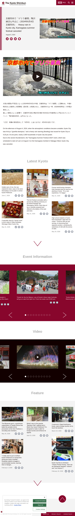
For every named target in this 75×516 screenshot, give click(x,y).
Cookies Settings (40, 509)
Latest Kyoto (37, 161)
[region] (24, 504)
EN (60, 2)
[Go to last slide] (10, 315)
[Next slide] (64, 315)
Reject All (40, 505)
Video (37, 331)
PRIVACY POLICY (56, 514)
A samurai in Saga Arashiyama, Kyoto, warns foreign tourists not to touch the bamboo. (62, 426)
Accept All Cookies (40, 500)
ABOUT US (46, 514)
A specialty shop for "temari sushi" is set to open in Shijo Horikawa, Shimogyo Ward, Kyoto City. (12, 222)
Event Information (37, 256)
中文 (64, 2)
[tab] (25, 315)
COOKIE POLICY (68, 514)
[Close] (44, 497)
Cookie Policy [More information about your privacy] (17, 505)
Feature (37, 393)
